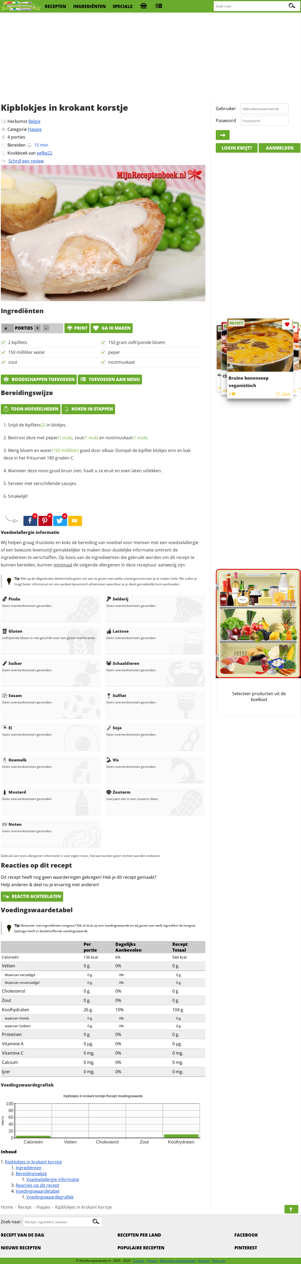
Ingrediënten (29, 1168)
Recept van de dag (22, 1235)
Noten (12, 824)
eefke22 (44, 153)
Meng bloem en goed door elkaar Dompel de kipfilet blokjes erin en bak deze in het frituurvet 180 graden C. (96, 454)
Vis (112, 759)
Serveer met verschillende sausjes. (42, 483)
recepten (55, 6)
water (59, 450)
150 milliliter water (26, 352)
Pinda (11, 599)
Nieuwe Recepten (21, 1248)
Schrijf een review (26, 161)
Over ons (218, 1260)
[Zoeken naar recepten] (257, 6)
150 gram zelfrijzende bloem (136, 342)
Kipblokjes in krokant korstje (33, 1162)
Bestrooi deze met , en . (78, 438)
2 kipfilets (17, 342)
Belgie (34, 121)
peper (114, 352)
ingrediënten (89, 6)
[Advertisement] (150, 56)
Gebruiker (226, 108)
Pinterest (245, 1248)
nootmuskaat (121, 362)
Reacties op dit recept (37, 1185)
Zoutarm (118, 792)
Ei (7, 727)
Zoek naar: (11, 1222)
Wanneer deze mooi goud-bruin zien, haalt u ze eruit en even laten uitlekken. (85, 471)
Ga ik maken (112, 328)
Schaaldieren (122, 663)
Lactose (117, 631)
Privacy (152, 1260)
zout (12, 362)
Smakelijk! (18, 496)
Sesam (12, 695)
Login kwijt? (237, 148)
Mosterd (14, 792)
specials (122, 6)
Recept (25, 1207)
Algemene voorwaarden (178, 1260)
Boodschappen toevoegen (39, 379)
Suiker (12, 663)
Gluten (12, 631)
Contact (138, 1260)
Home (7, 1207)
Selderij (117, 599)
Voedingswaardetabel (37, 1191)
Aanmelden (280, 148)
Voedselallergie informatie (52, 1179)
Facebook (246, 1235)
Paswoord (226, 120)
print (77, 328)
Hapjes (35, 129)
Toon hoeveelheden (30, 409)
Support (204, 1260)
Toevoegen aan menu (110, 379)
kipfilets (35, 425)
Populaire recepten (140, 1248)
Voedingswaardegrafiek (50, 1197)
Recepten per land (139, 1235)
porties (18, 137)
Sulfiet (116, 695)
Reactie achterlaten (32, 896)
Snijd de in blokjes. (37, 425)
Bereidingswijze (31, 1173)
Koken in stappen (88, 409)
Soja (113, 727)
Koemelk (14, 759)
